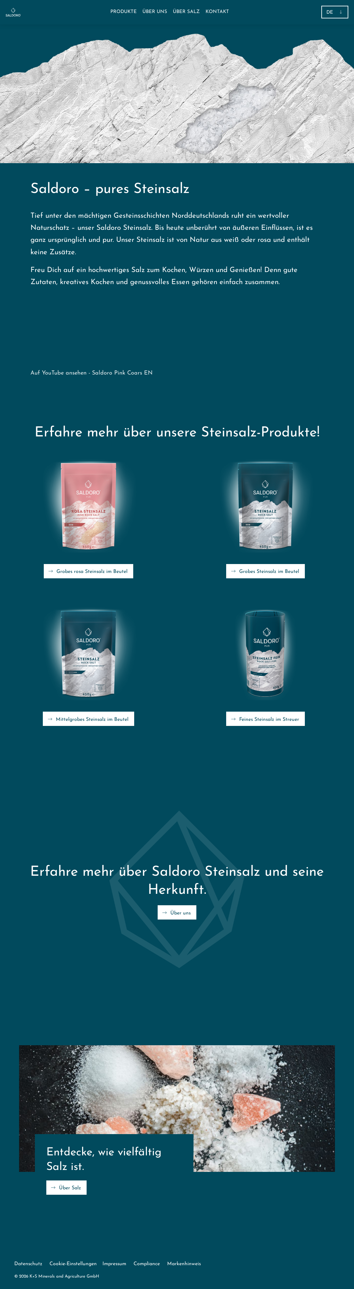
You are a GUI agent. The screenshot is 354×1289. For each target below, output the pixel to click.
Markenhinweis (184, 1263)
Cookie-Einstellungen (73, 1263)
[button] (124, 12)
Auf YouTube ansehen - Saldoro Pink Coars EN (91, 373)
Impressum (114, 1263)
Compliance (147, 1263)
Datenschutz (28, 1263)
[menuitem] (155, 12)
